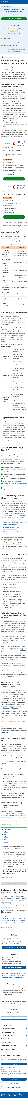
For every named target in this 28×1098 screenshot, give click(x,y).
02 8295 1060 (14, 19)
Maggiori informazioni (13, 1075)
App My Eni (6, 276)
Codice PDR (6, 596)
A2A (9, 652)
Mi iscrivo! (14, 1064)
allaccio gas (15, 708)
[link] (14, 31)
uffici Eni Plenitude (8, 332)
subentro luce (18, 730)
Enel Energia (23, 650)
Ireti (5, 839)
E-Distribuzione (8, 829)
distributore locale (9, 817)
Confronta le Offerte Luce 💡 (14, 947)
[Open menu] (10, 2)
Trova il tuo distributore (14, 883)
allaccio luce (6, 708)
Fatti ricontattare (14, 1018)
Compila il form (7, 992)
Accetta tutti (14, 1079)
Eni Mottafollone (11, 979)
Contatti (14, 179)
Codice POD (6, 594)
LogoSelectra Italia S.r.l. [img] (3, 1094)
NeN (22, 896)
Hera (6, 652)
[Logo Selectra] (4, 2)
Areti (5, 834)
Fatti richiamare (14, 25)
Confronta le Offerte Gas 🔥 (14, 967)
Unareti (6, 842)
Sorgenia (17, 896)
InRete (6, 837)
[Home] (2, 6)
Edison (13, 896)
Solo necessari (14, 1083)
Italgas (6, 832)
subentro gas (4, 732)
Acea (2, 652)
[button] (3, 49)
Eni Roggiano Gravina (11, 975)
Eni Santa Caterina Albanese (14, 977)
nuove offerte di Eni (17, 481)
